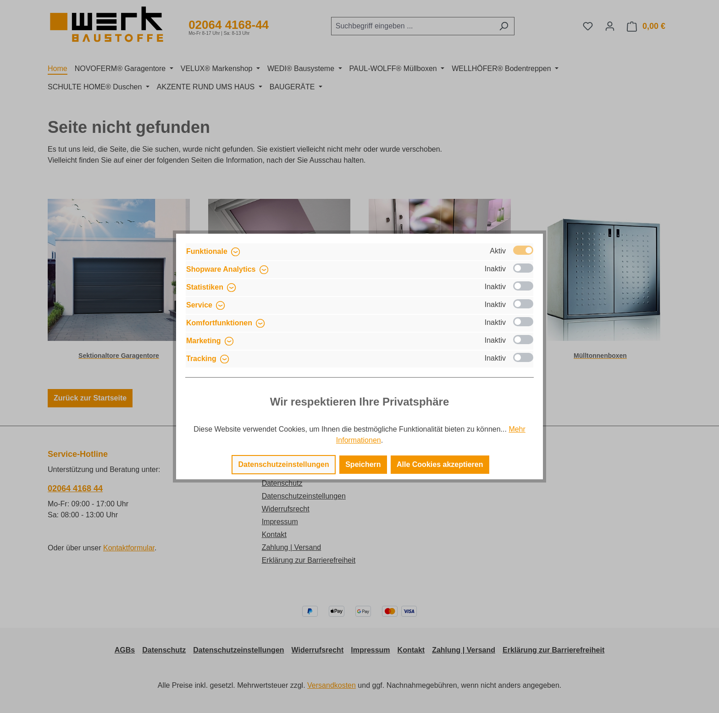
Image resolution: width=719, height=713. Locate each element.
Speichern (363, 464)
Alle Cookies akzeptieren (440, 464)
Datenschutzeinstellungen (283, 464)
